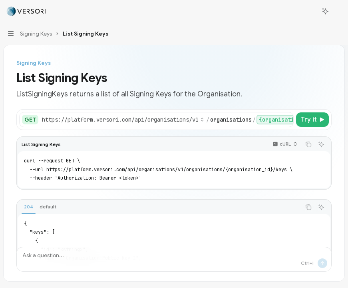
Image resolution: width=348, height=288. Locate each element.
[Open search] (310, 11)
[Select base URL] (123, 120)
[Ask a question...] (174, 259)
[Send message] (322, 263)
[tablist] (159, 207)
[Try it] (312, 119)
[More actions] (338, 11)
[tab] (29, 207)
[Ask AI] (321, 144)
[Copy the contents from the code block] (308, 144)
